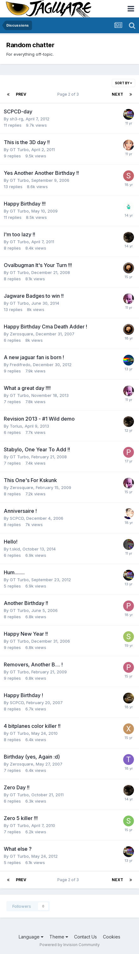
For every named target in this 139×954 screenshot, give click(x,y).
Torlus (16, 426)
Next (117, 94)
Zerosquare (21, 333)
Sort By (123, 83)
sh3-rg (16, 118)
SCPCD (17, 518)
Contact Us (85, 936)
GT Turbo (19, 149)
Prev (21, 94)
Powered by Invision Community (70, 944)
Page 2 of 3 (69, 94)
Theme (58, 936)
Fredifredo (20, 364)
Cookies (111, 936)
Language (31, 936)
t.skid (15, 548)
